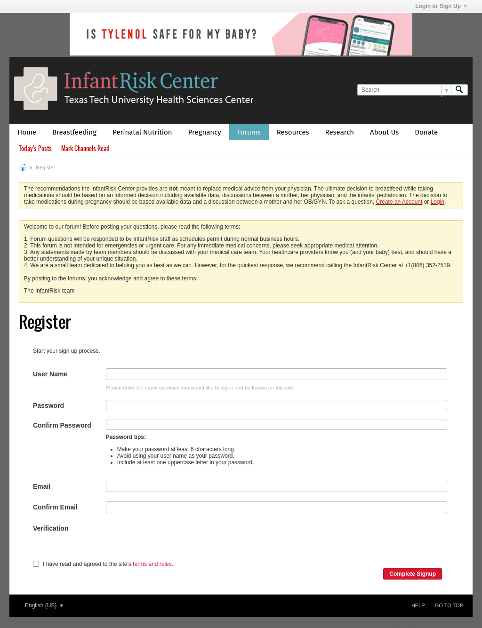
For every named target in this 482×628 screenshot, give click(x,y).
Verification (50, 528)
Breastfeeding (74, 132)
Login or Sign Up (441, 6)
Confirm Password (62, 425)
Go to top (449, 605)
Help (418, 605)
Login (437, 202)
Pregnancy (204, 132)
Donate (426, 132)
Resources (293, 132)
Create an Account (399, 202)
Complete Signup (412, 574)
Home (26, 132)
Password (48, 405)
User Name (50, 374)
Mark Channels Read (85, 148)
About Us (384, 132)
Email (41, 486)
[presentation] (177, 541)
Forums (249, 132)
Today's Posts (35, 148)
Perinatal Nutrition (142, 132)
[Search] (404, 90)
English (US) (44, 605)
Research (339, 132)
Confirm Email (55, 507)
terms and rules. (153, 564)
